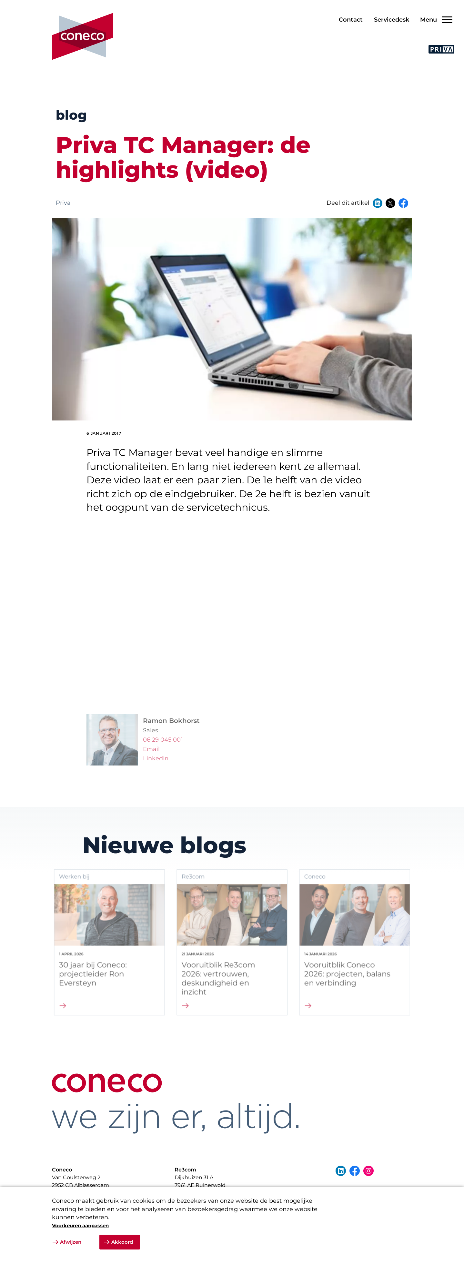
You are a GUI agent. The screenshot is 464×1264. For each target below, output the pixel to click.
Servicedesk (391, 19)
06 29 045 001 (163, 748)
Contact (351, 19)
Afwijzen (70, 1242)
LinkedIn (155, 767)
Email (151, 758)
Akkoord (122, 1242)
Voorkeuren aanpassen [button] (80, 1225)
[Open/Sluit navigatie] (434, 20)
